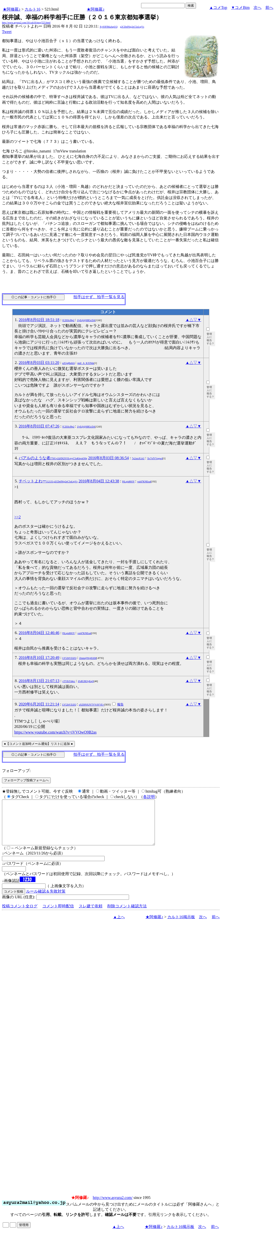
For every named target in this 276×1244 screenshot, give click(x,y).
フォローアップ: (16, 771)
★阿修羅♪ (11, 9)
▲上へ (119, 926)
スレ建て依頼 (90, 915)
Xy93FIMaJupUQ (109, 26)
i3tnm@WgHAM (87, 658)
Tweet (7, 32)
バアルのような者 (53, 458)
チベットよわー (48, 481)
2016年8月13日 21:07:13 (39, 681)
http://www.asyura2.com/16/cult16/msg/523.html (26, 22)
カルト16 (32, 9)
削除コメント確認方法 (127, 915)
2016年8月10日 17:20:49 (39, 657)
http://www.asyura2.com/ (113, 1206)
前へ (269, 7)
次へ (257, 7)
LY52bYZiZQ (69, 658)
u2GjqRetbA (68, 363)
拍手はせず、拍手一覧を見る (99, 297)
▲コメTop (218, 7)
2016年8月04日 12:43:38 (99, 481)
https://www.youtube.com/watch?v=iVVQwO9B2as (55, 732)
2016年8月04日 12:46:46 (39, 633)
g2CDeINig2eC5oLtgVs (132, 26)
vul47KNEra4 (144, 481)
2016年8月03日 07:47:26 (39, 426)
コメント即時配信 (58, 915)
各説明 (149, 797)
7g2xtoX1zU (138, 458)
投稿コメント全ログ (19, 915)
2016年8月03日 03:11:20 (39, 362)
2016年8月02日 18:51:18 (39, 320)
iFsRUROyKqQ (86, 681)
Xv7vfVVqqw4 (154, 458)
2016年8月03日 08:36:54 (108, 458)
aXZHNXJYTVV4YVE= (91, 704)
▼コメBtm (240, 7)
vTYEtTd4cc (68, 681)
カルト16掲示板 (181, 926)
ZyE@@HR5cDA (86, 320)
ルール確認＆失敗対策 (45, 900)
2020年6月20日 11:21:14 (39, 704)
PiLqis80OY (128, 481)
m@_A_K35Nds (85, 363)
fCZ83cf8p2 (68, 320)
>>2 (17, 517)
